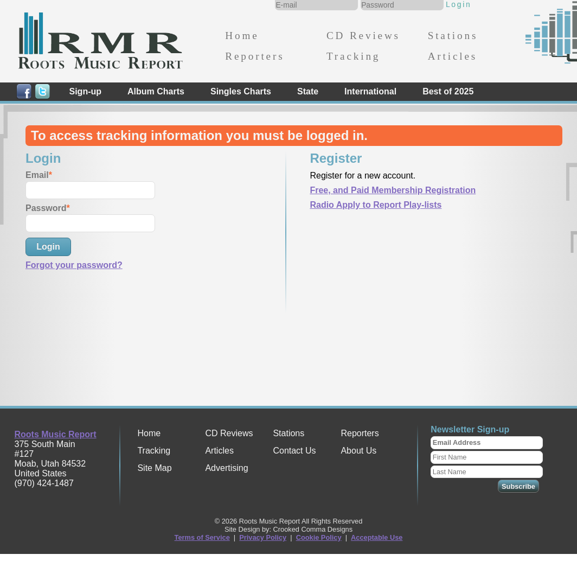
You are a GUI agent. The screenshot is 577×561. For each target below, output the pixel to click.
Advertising (226, 468)
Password (46, 208)
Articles (452, 56)
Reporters (254, 56)
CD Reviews (363, 35)
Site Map (154, 468)
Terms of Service (202, 537)
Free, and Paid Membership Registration (393, 190)
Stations (453, 35)
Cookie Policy (319, 537)
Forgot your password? (74, 265)
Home (242, 35)
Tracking (353, 56)
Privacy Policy (262, 537)
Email (37, 175)
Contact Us (294, 450)
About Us (358, 450)
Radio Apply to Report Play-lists (375, 204)
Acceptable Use (376, 537)
